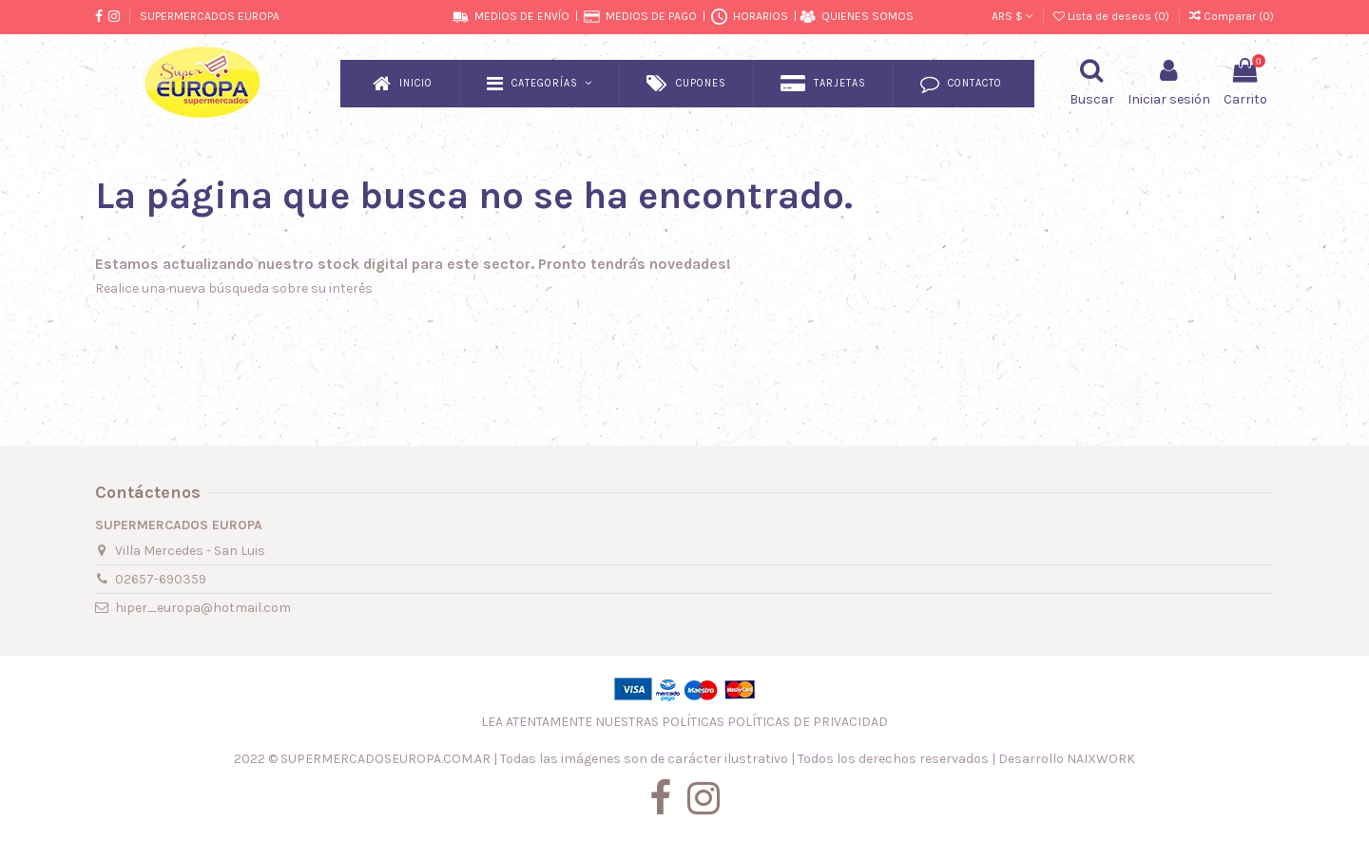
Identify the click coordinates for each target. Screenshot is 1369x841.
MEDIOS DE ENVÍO (521, 16)
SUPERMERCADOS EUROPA (210, 16)
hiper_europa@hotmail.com (203, 608)
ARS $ (1012, 16)
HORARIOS (760, 16)
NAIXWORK (1101, 759)
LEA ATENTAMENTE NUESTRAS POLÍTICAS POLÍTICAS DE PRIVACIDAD (684, 722)
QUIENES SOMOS (867, 16)
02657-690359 (160, 579)
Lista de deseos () (1112, 16)
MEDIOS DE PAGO (651, 16)
